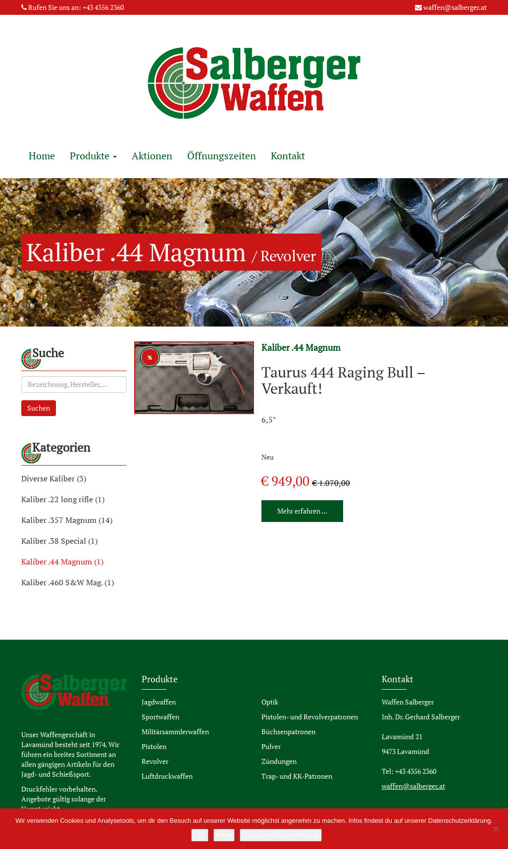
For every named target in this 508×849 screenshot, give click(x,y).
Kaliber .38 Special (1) (59, 540)
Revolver (155, 761)
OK (199, 835)
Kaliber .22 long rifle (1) (62, 499)
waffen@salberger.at (455, 7)
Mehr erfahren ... (302, 511)
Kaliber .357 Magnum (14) (66, 520)
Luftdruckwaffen (167, 776)
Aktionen (152, 155)
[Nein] (496, 829)
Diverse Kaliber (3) (53, 478)
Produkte (93, 155)
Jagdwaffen (159, 702)
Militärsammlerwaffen (175, 731)
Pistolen (154, 746)
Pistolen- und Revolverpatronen (309, 716)
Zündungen (279, 761)
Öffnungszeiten (221, 155)
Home (42, 155)
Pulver (271, 746)
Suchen (38, 408)
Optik (269, 702)
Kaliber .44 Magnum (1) (62, 561)
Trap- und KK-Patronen (296, 776)
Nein (224, 835)
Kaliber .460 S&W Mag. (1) (67, 582)
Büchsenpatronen (288, 731)
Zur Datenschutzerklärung (281, 835)
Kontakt (288, 155)
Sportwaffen (160, 716)
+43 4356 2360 (103, 7)
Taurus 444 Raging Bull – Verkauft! (343, 380)
